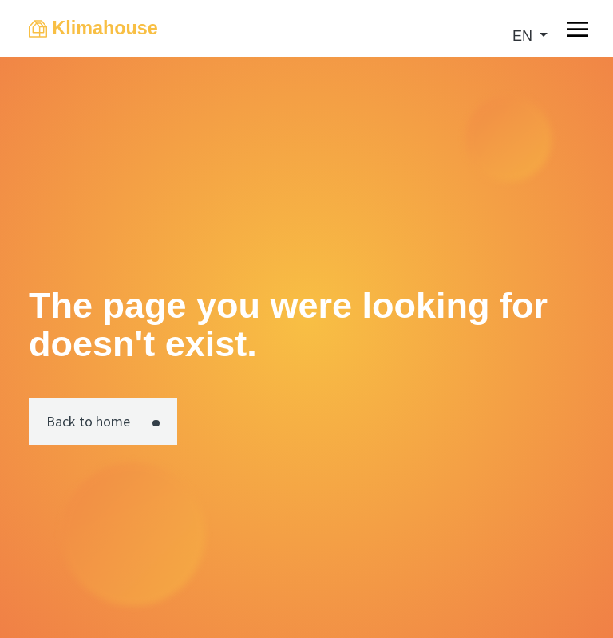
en (524, 36)
